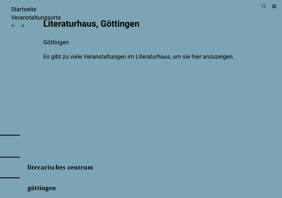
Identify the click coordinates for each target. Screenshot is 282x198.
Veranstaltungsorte (36, 17)
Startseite (23, 9)
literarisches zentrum (60, 167)
